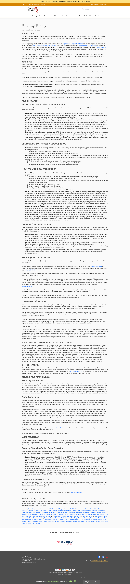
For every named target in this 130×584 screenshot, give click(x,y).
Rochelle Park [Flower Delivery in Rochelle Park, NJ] (63, 519)
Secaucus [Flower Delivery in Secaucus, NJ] (87, 519)
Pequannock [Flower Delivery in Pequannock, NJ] (94, 518)
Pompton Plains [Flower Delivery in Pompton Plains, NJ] (103, 518)
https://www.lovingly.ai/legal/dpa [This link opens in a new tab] (86, 45)
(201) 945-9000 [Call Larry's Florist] (26, 560)
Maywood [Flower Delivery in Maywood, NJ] (48, 516)
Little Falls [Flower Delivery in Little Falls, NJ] (25, 516)
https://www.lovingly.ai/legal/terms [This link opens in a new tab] (73, 43)
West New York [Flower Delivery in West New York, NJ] (82, 521)
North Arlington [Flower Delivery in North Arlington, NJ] (98, 516)
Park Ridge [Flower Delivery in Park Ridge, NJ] (74, 518)
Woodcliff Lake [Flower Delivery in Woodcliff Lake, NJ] (30, 523)
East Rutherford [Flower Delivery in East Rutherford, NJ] (53, 510)
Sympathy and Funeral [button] (69, 16)
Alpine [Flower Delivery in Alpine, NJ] (30, 509)
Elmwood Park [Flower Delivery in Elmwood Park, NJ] (76, 510)
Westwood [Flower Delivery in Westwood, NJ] (101, 521)
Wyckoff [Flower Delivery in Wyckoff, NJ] (38, 523)
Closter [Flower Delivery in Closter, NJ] (100, 509)
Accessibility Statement (69, 577)
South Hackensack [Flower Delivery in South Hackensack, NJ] (96, 519)
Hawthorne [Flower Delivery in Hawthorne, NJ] (49, 514)
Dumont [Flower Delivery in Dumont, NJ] (36, 510)
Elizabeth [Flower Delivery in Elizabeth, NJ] (68, 510)
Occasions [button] (48, 16)
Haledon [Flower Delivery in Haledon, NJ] (93, 512)
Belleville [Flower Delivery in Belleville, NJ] (41, 509)
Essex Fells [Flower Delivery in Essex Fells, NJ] (25, 512)
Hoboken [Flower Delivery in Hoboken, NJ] (74, 514)
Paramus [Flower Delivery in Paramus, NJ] (67, 518)
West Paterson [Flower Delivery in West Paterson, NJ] (92, 521)
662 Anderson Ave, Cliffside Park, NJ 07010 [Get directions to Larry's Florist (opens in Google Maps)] (34, 559)
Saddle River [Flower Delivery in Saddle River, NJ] (79, 519)
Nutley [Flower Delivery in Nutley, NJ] (41, 518)
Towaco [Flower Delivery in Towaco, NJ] (40, 521)
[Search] (95, 9)
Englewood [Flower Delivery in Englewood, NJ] (101, 510)
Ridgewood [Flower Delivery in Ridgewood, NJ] (47, 519)
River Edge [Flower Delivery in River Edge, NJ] (55, 519)
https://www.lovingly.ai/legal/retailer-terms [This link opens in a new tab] (44, 45)
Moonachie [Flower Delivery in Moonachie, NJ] (70, 516)
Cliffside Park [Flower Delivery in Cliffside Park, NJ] (89, 509)
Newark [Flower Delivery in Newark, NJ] (91, 516)
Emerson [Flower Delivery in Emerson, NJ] (84, 510)
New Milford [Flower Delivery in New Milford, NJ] (77, 516)
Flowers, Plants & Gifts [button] (86, 16)
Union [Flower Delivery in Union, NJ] (52, 521)
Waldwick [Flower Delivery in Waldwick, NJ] (62, 521)
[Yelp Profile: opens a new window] (107, 557)
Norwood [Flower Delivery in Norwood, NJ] (36, 518)
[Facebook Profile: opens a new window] (99, 557)
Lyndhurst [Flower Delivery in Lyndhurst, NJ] (42, 516)
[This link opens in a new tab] (65, 542)
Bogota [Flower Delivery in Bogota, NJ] (61, 509)
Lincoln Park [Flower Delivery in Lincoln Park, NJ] (104, 514)
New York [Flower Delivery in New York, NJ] (85, 516)
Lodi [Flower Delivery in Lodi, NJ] (37, 516)
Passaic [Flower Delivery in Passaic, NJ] (80, 518)
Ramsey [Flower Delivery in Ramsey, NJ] (24, 519)
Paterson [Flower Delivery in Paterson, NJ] (86, 518)
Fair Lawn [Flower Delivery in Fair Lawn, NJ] (32, 512)
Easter (40, 16)
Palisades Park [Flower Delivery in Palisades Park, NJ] (59, 518)
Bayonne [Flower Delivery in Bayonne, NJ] (35, 509)
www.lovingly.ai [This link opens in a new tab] (101, 47)
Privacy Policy (58, 577)
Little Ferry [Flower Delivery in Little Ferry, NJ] (32, 516)
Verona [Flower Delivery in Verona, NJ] (57, 521)
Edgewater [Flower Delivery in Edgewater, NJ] (61, 510)
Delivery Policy (81, 577)
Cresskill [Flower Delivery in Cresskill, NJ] (24, 510)
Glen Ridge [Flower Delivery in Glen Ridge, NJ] (71, 512)
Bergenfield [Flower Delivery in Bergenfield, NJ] (48, 509)
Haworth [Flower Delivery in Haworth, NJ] (42, 514)
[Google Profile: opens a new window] (103, 557)
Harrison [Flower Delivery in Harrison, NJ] (24, 514)
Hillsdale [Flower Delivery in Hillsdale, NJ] (55, 514)
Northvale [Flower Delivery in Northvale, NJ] (30, 518)
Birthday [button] (57, 16)
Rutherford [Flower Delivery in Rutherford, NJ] (71, 519)
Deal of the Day (32, 16)
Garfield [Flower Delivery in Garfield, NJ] (65, 512)
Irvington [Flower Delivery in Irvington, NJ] (80, 514)
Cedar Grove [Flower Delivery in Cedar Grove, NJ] (80, 509)
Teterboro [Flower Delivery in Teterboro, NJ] (35, 521)
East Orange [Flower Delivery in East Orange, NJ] (43, 510)
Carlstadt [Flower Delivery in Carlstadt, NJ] (73, 509)
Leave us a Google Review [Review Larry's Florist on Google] (99, 561)
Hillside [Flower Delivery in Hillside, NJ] (61, 514)
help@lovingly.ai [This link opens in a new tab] (29, 270)
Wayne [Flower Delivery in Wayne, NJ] (75, 521)
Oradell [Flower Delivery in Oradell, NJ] (52, 518)
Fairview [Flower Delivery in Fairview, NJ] (44, 512)
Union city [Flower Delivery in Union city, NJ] (46, 521)
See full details (85, 1)
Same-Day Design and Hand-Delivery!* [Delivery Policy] (34, 4)
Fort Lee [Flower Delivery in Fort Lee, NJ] (49, 512)
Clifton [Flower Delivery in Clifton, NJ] (96, 509)
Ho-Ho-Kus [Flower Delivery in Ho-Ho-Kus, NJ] (67, 514)
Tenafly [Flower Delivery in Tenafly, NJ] (29, 521)
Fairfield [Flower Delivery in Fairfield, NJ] (38, 512)
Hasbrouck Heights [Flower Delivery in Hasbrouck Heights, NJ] (33, 514)
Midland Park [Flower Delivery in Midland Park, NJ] (56, 516)
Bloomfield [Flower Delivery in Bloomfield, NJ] (55, 509)
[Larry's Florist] (35, 10)
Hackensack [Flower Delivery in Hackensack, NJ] (86, 512)
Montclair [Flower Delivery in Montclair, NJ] (63, 516)
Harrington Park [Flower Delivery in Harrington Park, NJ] (101, 512)
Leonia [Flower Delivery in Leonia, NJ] (97, 514)
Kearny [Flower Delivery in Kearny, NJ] (92, 514)
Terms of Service (49, 577)
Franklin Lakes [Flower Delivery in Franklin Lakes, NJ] (57, 512)
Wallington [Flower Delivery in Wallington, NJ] (69, 521)
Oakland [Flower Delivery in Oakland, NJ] (46, 518)
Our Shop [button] (98, 16)
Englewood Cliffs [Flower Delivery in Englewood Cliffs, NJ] (92, 510)
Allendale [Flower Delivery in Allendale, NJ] (24, 509)
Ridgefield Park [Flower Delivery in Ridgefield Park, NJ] (31, 519)
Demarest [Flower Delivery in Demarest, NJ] (30, 510)
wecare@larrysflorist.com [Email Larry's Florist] (29, 562)
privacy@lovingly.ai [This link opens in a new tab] (96, 266)
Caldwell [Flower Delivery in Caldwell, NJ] (67, 509)
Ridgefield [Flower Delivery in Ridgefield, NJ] (40, 519)
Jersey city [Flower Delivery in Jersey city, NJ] (86, 514)
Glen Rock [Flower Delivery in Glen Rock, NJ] (79, 512)
